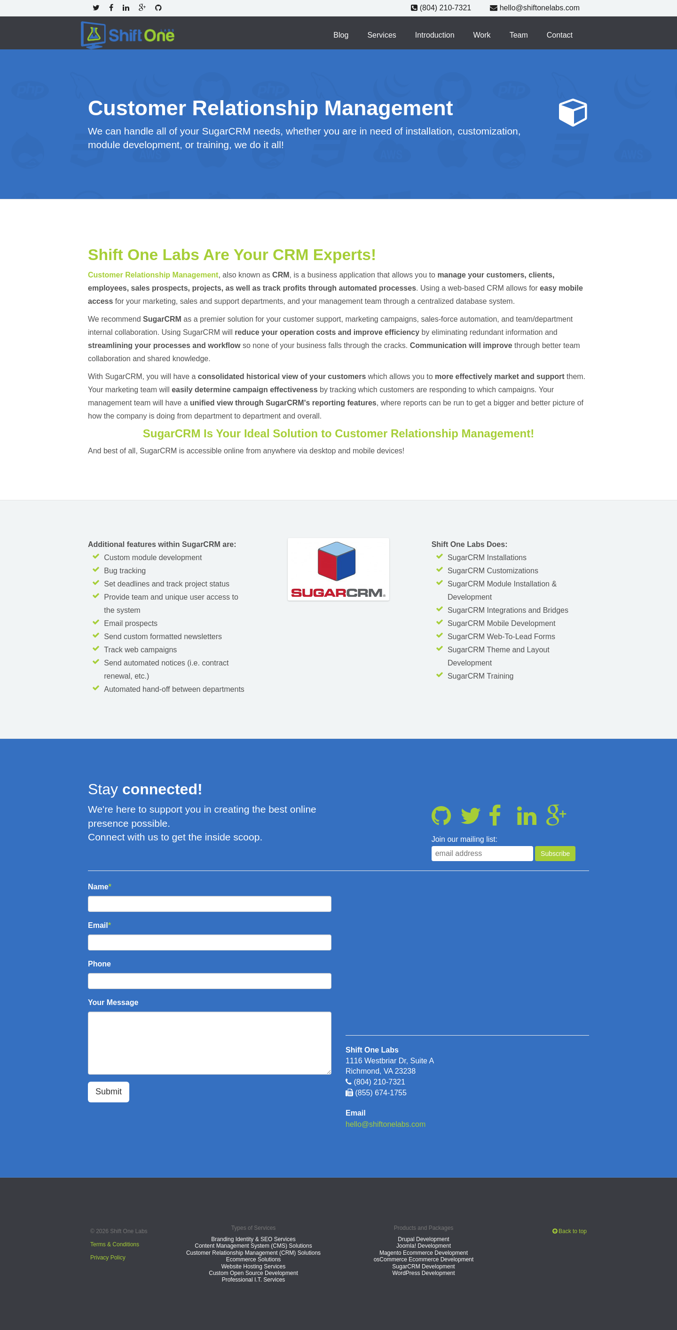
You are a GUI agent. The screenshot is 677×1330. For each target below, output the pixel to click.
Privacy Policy (108, 1256)
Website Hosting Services (253, 1265)
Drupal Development (423, 1238)
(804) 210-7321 (441, 8)
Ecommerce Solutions (253, 1259)
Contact (560, 35)
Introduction (435, 35)
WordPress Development (423, 1272)
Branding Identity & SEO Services (253, 1238)
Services (382, 35)
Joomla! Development (423, 1245)
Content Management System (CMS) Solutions (253, 1245)
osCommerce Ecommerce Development (424, 1259)
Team (519, 35)
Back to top (569, 1230)
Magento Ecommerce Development (423, 1252)
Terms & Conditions (114, 1243)
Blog (341, 35)
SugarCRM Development (423, 1265)
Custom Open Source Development (253, 1272)
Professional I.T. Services (253, 1279)
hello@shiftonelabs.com (535, 8)
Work (482, 35)
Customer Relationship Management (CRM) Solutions (253, 1252)
